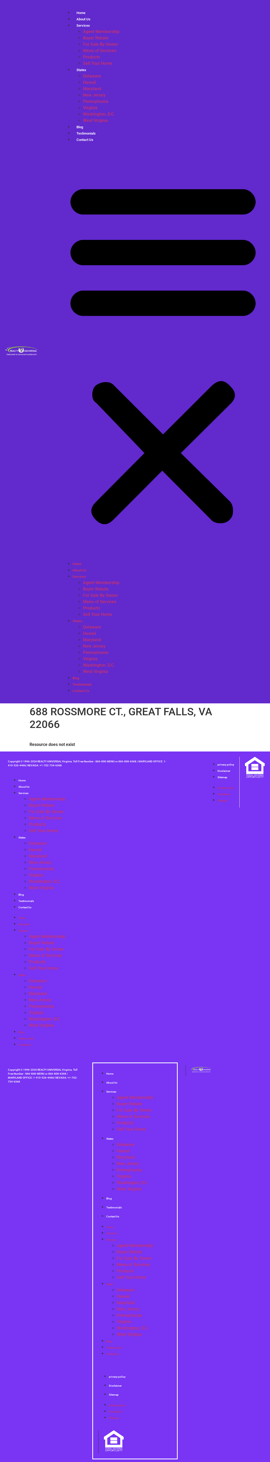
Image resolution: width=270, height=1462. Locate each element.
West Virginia (95, 120)
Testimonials (82, 684)
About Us (79, 570)
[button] (163, 351)
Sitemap (222, 777)
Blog (76, 678)
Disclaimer (224, 770)
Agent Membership (101, 31)
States (81, 70)
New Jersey (94, 95)
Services (83, 26)
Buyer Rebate (96, 37)
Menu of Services (99, 50)
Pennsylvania (95, 101)
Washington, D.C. (99, 114)
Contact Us (84, 140)
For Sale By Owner (100, 44)
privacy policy (226, 764)
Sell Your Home (97, 63)
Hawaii (89, 82)
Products (91, 56)
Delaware (92, 76)
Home (77, 564)
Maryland (92, 88)
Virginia (90, 107)
